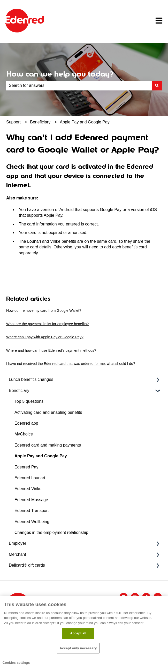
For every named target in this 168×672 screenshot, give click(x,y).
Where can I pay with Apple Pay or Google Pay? (44, 337)
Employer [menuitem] (17, 543)
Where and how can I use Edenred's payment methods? (51, 350)
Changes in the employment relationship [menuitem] (51, 532)
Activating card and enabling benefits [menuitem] (48, 412)
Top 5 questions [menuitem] (28, 401)
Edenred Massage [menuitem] (31, 500)
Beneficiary (40, 122)
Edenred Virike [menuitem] (28, 488)
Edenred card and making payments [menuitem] (47, 445)
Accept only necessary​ (78, 648)
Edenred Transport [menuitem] (31, 510)
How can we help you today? (59, 74)
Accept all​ (78, 633)
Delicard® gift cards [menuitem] (27, 565)
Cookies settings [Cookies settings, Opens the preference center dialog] (16, 663)
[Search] (157, 85)
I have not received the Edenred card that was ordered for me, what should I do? (70, 364)
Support (13, 122)
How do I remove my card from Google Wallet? (43, 310)
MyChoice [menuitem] (23, 434)
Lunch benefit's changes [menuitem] (31, 379)
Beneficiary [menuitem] (19, 390)
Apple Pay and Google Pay (85, 122)
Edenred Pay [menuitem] (26, 467)
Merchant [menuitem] (17, 554)
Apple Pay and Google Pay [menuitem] (40, 456)
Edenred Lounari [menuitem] (29, 478)
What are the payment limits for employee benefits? (47, 324)
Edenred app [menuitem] (26, 423)
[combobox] (79, 85)
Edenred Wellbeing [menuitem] (31, 521)
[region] (84, 634)
